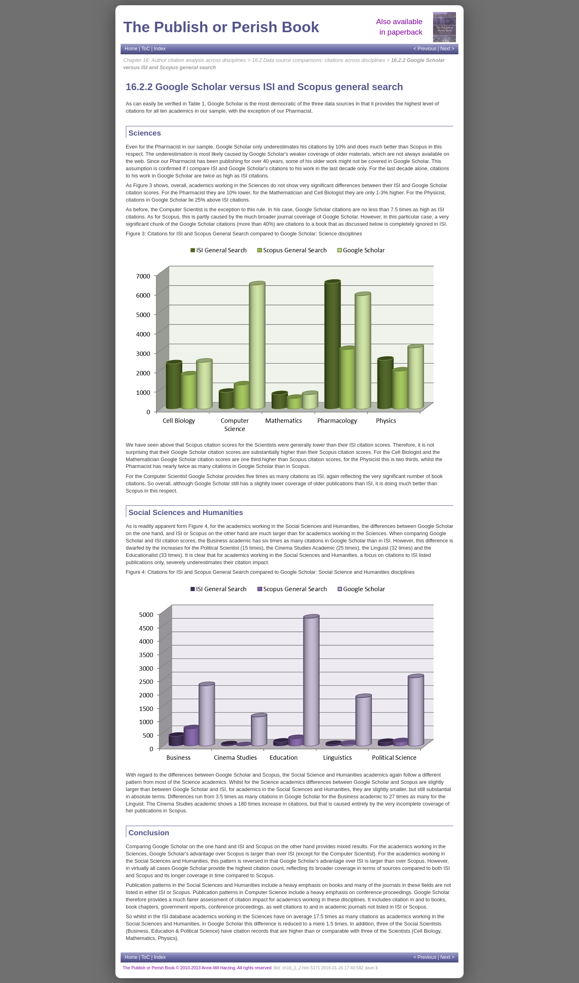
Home (131, 49)
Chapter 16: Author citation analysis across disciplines (184, 60)
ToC (146, 49)
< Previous (424, 49)
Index (160, 49)
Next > (447, 49)
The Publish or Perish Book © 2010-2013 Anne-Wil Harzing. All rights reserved (197, 967)
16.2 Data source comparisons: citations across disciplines (318, 60)
